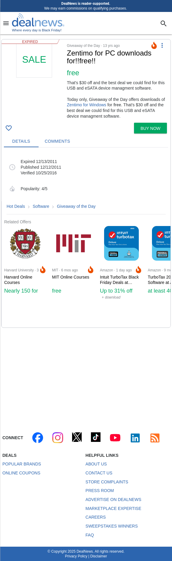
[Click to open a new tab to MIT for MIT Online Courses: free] (74, 276)
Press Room (100, 490)
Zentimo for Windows (86, 104)
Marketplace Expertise (113, 508)
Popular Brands (21, 464)
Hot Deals (16, 206)
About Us (96, 464)
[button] (86, 79)
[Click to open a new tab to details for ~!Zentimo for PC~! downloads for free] (34, 81)
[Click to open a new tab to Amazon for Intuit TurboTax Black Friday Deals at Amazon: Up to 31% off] (121, 276)
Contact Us (99, 473)
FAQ (90, 535)
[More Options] (162, 45)
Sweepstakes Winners (112, 526)
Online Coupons (21, 473)
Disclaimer (98, 556)
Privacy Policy (76, 556)
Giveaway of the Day (76, 206)
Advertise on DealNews (113, 499)
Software (41, 206)
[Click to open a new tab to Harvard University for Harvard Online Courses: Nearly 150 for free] (26, 276)
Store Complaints (107, 481)
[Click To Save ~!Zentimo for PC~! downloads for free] (8, 128)
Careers (96, 517)
